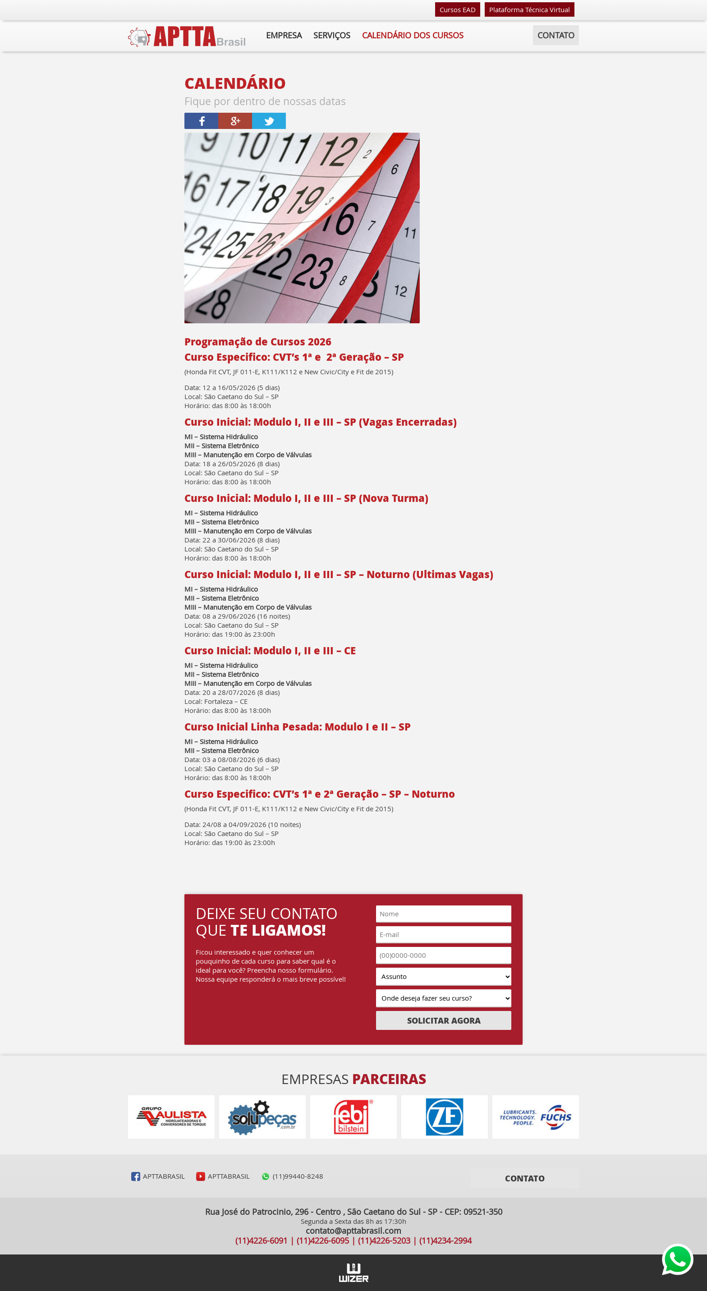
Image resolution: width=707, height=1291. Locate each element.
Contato (555, 35)
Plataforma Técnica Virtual (529, 9)
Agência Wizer (353, 1272)
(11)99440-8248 (298, 1176)
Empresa (284, 35)
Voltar (119, 1117)
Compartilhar (201, 121)
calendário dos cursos (413, 35)
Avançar (588, 1117)
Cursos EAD (458, 9)
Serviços (331, 35)
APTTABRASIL (164, 1176)
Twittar (269, 121)
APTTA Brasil (186, 36)
